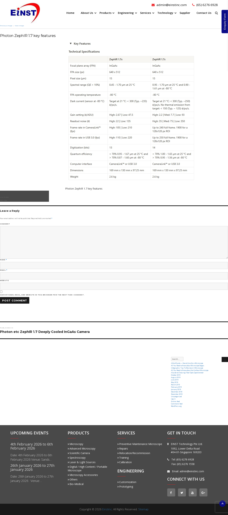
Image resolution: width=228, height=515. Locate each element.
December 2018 (176, 392)
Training (123, 457)
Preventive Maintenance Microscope (139, 444)
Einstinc (107, 509)
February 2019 (176, 387)
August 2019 (176, 377)
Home (70, 13)
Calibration (124, 462)
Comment (5, 224)
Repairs (122, 448)
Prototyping (125, 486)
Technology (165, 13)
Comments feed (177, 404)
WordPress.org (176, 406)
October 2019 (176, 375)
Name (3, 260)
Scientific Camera (79, 453)
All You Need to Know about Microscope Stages (187, 366)
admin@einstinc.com (169, 5)
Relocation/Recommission (133, 453)
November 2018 (177, 394)
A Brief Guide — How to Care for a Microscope (187, 363)
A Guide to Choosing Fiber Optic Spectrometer (187, 373)
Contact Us (204, 13)
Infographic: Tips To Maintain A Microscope (187, 368)
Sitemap (143, 509)
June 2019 (175, 380)
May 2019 (174, 382)
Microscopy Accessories (83, 475)
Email (3, 270)
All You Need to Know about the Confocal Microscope (189, 370)
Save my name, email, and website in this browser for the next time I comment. (42, 295)
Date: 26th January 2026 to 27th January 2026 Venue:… (31, 478)
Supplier (185, 13)
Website (4, 280)
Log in (173, 399)
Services (145, 13)
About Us (87, 13)
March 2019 (175, 385)
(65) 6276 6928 (205, 5)
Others (73, 479)
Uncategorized (176, 396)
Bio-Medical (76, 484)
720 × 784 (3, 200)
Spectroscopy (77, 457)
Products (106, 13)
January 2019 (176, 389)
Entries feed (175, 401)
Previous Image (6, 26)
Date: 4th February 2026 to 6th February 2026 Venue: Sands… (31, 457)
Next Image (19, 26)
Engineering (126, 13)
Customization (126, 482)
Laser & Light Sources (82, 462)
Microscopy (75, 444)
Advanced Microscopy (81, 448)
